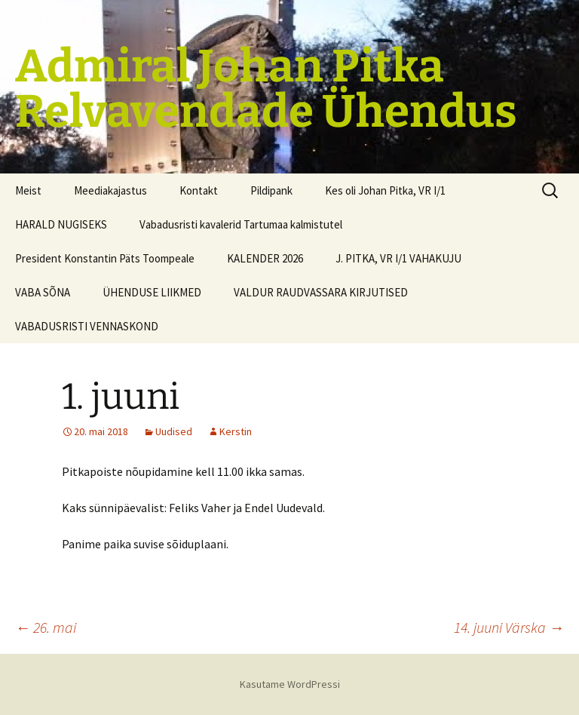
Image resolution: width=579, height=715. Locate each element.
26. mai (45, 627)
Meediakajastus (110, 190)
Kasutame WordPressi (290, 684)
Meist (28, 190)
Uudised (173, 431)
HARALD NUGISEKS (61, 224)
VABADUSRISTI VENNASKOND (86, 326)
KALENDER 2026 (265, 258)
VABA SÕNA (42, 292)
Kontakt (198, 190)
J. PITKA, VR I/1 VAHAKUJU (398, 258)
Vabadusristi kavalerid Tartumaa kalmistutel (240, 224)
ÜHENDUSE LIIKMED (152, 292)
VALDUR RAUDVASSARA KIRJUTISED (321, 292)
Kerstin (235, 431)
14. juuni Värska (509, 627)
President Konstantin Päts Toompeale (105, 258)
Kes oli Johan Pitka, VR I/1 (385, 190)
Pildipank (271, 190)
